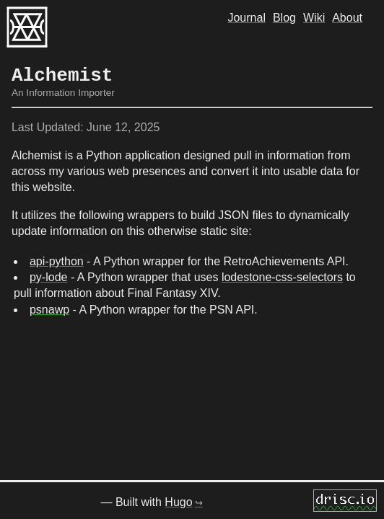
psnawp (49, 309)
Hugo (178, 503)
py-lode (48, 277)
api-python (57, 261)
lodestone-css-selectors (282, 277)
